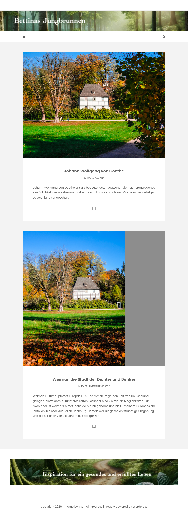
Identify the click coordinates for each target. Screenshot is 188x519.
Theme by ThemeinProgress (83, 507)
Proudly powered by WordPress (126, 507)
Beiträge (88, 177)
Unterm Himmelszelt (99, 386)
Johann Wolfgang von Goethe (94, 171)
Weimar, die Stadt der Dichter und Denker (93, 379)
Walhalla (99, 177)
